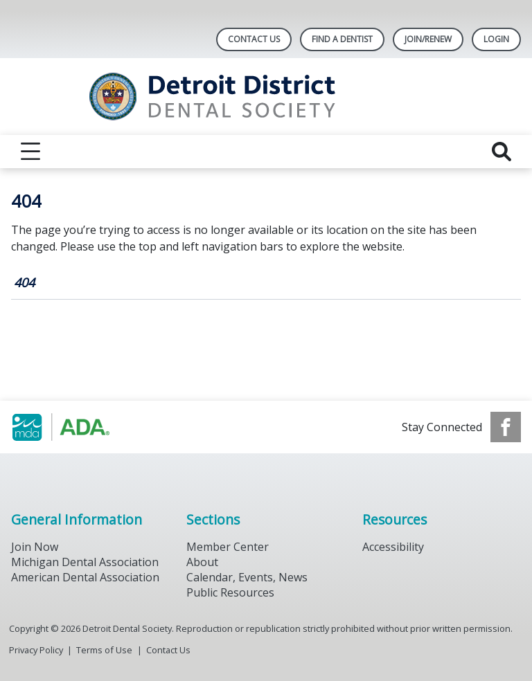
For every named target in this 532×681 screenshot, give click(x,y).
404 (24, 282)
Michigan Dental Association (85, 562)
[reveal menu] (30, 151)
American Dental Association (85, 577)
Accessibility (393, 546)
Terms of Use (104, 650)
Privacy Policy (36, 650)
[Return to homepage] (266, 96)
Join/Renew (428, 39)
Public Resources (230, 592)
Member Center (227, 546)
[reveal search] (501, 151)
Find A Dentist (342, 39)
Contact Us (254, 39)
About (202, 562)
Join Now (34, 546)
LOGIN (496, 39)
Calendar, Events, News (247, 577)
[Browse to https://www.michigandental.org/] (81, 427)
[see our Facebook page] (505, 427)
